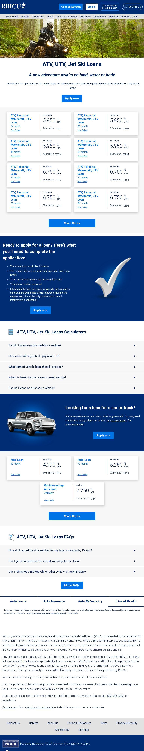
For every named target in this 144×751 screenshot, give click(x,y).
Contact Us (13, 706)
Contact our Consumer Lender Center (49, 596)
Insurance (113, 16)
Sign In (91, 6)
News (103, 706)
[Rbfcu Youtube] (123, 743)
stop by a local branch (40, 690)
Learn (135, 16)
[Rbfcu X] (110, 743)
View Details (15, 124)
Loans (50, 16)
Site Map (84, 712)
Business (125, 16)
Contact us (9, 690)
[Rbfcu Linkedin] (129, 743)
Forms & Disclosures (79, 706)
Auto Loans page (118, 411)
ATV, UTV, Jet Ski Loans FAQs (45, 525)
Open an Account (71, 6)
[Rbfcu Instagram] (104, 743)
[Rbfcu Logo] (14, 6)
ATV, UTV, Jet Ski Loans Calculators (51, 320)
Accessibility (62, 712)
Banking (25, 16)
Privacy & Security (126, 706)
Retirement (85, 16)
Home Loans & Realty (66, 16)
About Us (52, 706)
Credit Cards (38, 16)
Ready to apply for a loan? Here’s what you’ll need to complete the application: (39, 245)
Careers (33, 706)
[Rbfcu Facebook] (98, 743)
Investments (99, 16)
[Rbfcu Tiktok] (116, 743)
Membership (12, 16)
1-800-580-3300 (114, 678)
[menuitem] (12, 16)
